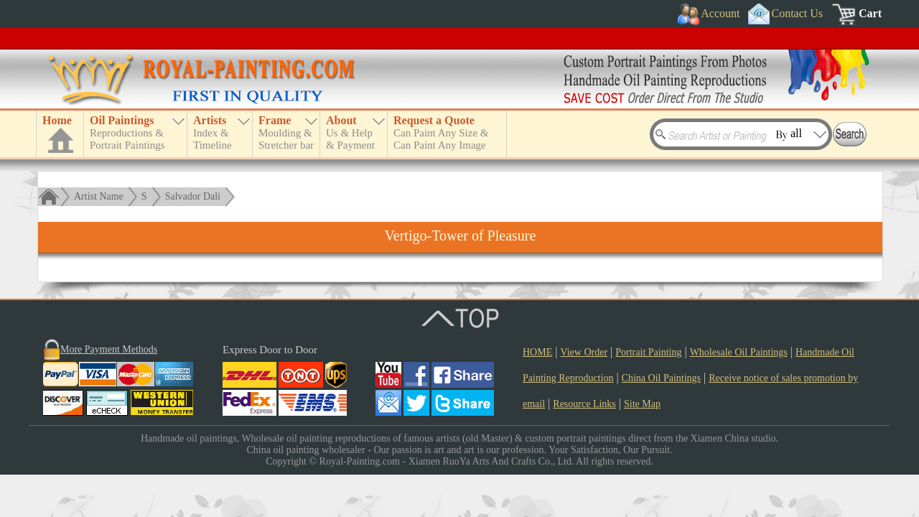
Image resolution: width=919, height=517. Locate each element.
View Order (583, 352)
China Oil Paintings (661, 378)
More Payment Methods (108, 349)
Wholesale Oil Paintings (739, 352)
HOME (537, 352)
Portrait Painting (648, 352)
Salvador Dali (192, 196)
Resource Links (584, 404)
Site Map (642, 404)
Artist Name (98, 196)
